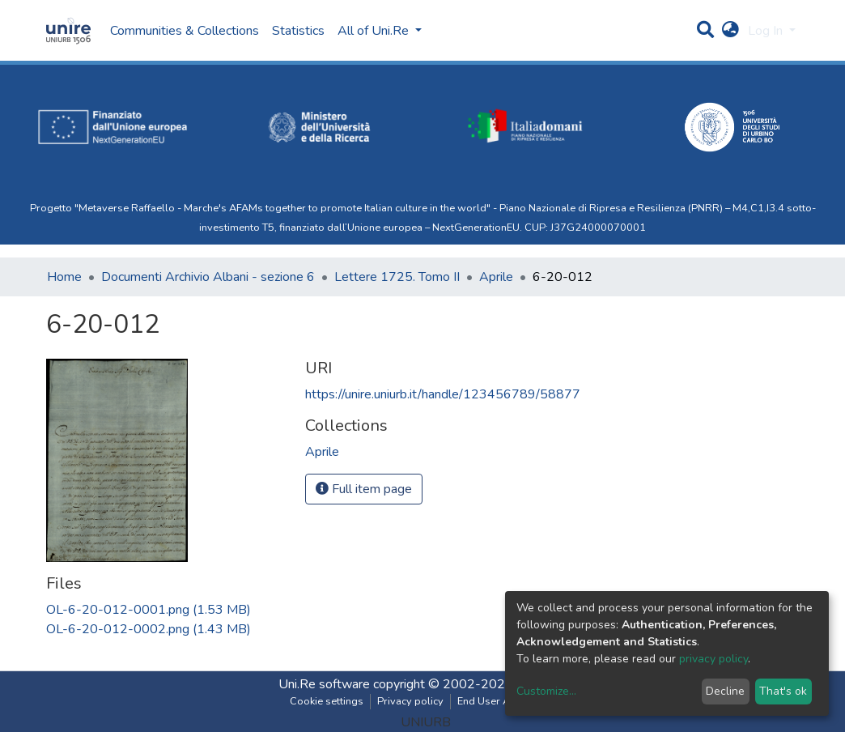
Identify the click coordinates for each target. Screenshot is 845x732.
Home (64, 277)
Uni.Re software (324, 684)
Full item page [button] (364, 489)
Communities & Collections (184, 31)
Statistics (298, 31)
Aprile (496, 277)
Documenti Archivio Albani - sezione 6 (208, 277)
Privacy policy (410, 701)
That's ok (783, 691)
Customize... (546, 691)
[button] (730, 30)
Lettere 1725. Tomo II (397, 277)
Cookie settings (326, 701)
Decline (725, 691)
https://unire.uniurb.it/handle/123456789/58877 (442, 394)
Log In (767, 31)
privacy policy (713, 658)
